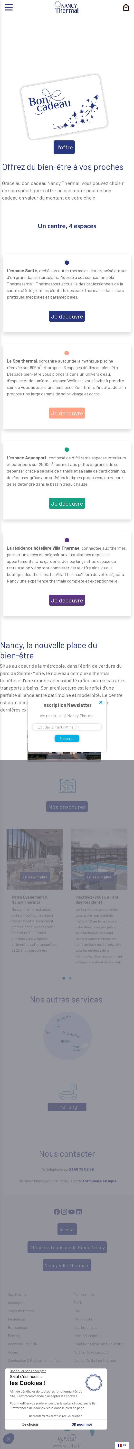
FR (122, 1445)
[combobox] (122, 1445)
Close (100, 702)
